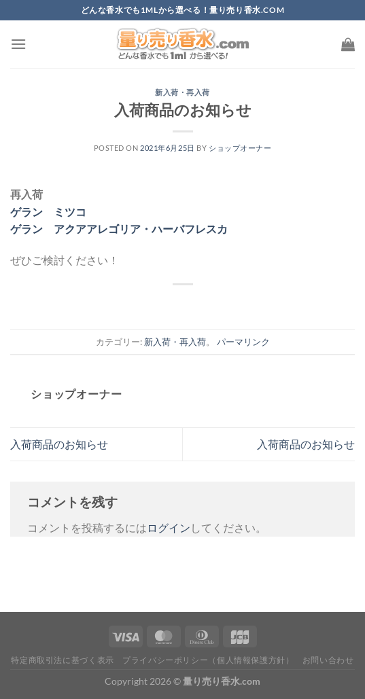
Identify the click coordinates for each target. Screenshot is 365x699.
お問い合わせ (328, 660)
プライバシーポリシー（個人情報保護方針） (208, 660)
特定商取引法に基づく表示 (62, 660)
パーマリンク (243, 341)
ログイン (168, 527)
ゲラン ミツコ (48, 211)
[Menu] (18, 43)
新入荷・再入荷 (182, 92)
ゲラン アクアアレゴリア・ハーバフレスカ (119, 228)
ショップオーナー (240, 147)
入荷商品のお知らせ (59, 443)
